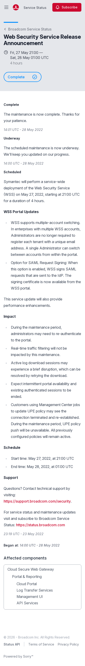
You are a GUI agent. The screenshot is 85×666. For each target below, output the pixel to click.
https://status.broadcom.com (40, 525)
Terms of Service (41, 644)
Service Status (35, 8)
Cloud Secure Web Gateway (30, 569)
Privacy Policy (68, 644)
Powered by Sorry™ (18, 656)
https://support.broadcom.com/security (37, 501)
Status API (12, 644)
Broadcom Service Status (27, 29)
